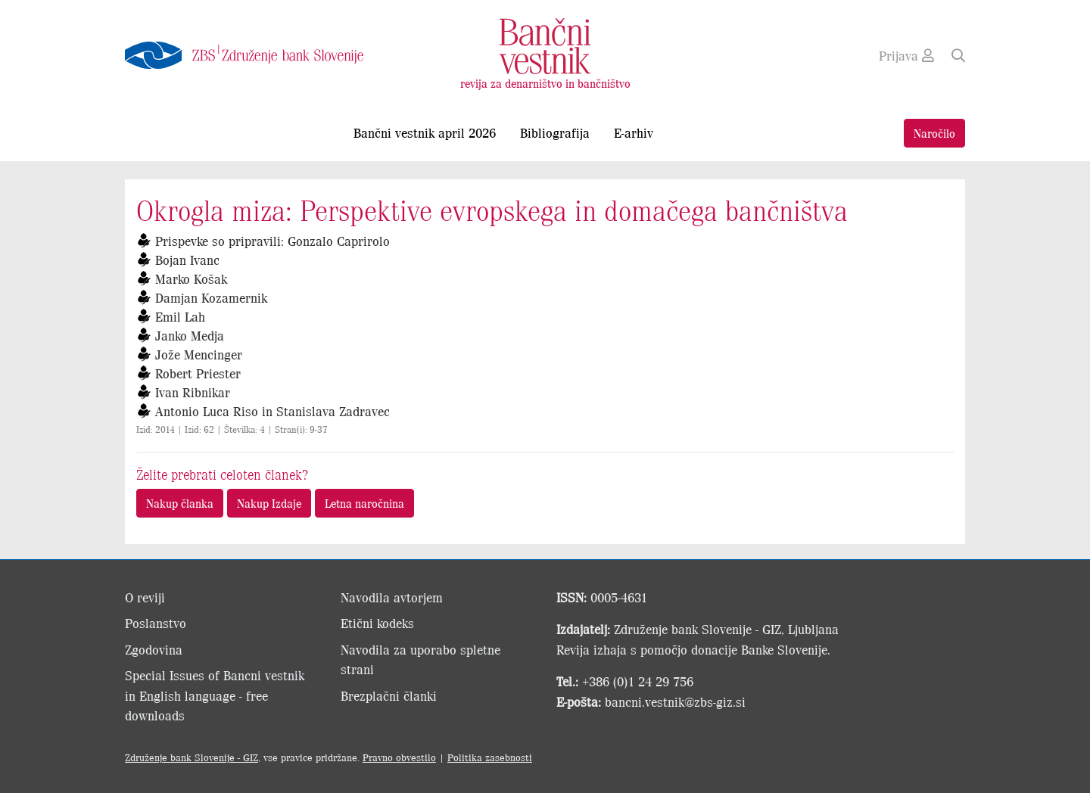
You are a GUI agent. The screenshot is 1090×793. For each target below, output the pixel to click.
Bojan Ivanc (187, 259)
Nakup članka (179, 503)
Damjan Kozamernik (211, 297)
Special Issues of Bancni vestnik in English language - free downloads (214, 695)
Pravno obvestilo (399, 757)
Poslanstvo (155, 622)
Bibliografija (555, 132)
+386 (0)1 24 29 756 (637, 681)
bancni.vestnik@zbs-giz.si (675, 701)
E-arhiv (633, 132)
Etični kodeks (377, 622)
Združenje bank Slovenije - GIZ (191, 757)
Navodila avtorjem (392, 597)
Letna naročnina (364, 503)
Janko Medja (189, 335)
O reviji (145, 597)
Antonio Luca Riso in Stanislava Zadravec (272, 410)
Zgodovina (153, 649)
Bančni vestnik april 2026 (424, 132)
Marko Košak (191, 278)
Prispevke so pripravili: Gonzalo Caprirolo (272, 240)
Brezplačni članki (389, 695)
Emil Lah (180, 316)
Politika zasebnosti (489, 757)
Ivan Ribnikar (192, 392)
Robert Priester (198, 373)
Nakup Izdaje (269, 503)
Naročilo (934, 133)
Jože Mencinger (198, 354)
